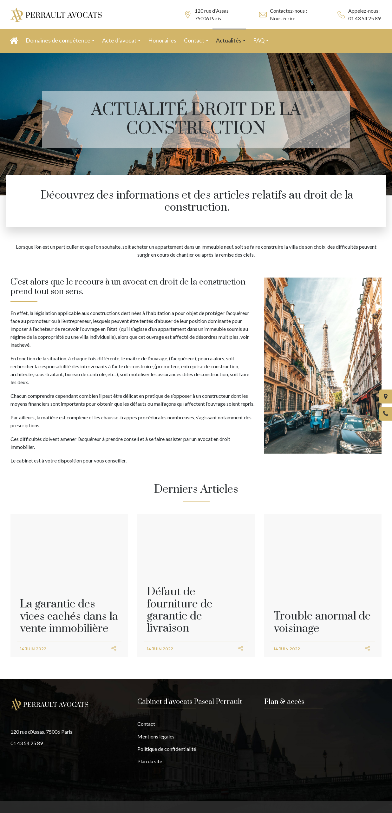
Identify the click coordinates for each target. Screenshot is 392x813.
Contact (146, 724)
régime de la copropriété (37, 337)
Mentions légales (155, 736)
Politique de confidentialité (166, 749)
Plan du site (149, 761)
